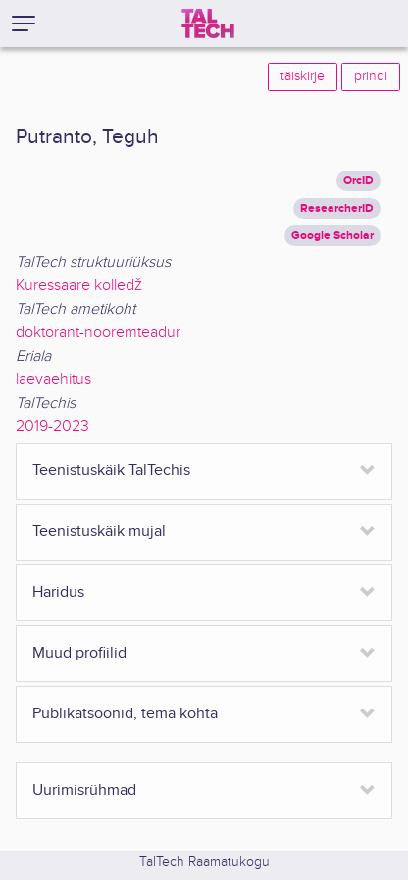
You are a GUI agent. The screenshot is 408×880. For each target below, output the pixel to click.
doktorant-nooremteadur (98, 332)
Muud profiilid (79, 653)
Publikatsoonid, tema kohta (125, 714)
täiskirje (302, 76)
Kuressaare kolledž (79, 285)
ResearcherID (337, 208)
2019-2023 (52, 426)
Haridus (58, 592)
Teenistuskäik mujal (99, 531)
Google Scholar (332, 235)
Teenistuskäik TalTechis (111, 471)
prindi (370, 76)
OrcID (358, 180)
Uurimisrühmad (84, 790)
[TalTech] (207, 23)
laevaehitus (53, 379)
